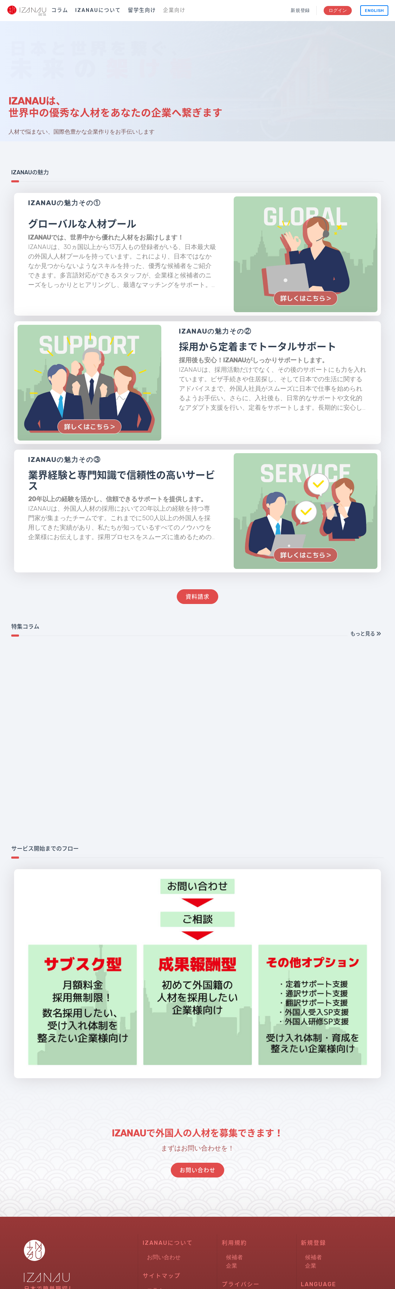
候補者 (234, 1265)
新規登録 (299, 10)
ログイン (337, 10)
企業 (231, 1273)
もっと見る (365, 634)
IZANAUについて (98, 10)
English (374, 10)
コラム (59, 10)
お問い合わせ (164, 1265)
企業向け (174, 10)
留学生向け (142, 10)
